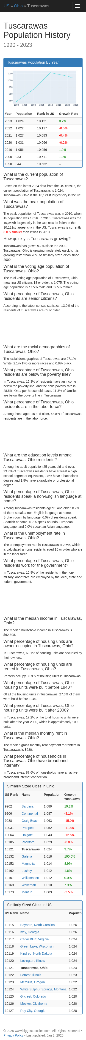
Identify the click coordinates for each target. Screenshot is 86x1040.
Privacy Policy (13, 1035)
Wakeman (29, 885)
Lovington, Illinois (32, 961)
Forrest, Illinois (30, 975)
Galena (27, 856)
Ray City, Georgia (32, 1011)
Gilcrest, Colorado (33, 996)
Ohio (18, 6)
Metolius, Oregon (32, 982)
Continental (30, 813)
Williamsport (30, 878)
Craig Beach (30, 820)
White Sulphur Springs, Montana (43, 989)
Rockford (28, 842)
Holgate (27, 835)
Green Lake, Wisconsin (37, 946)
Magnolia (28, 863)
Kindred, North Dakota (36, 953)
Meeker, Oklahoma (33, 1003)
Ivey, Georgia (29, 932)
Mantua (27, 892)
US (6, 6)
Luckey (27, 871)
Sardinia (27, 806)
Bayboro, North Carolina (37, 925)
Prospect (28, 828)
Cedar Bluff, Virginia (34, 939)
